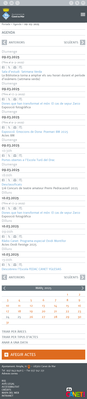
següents (74, 42)
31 (7, 322)
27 (43, 317)
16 (79, 306)
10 (7, 306)
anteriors (13, 42)
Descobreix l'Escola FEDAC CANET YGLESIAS (31, 269)
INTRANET (7, 395)
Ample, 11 (21, 366)
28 (55, 317)
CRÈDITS (6, 389)
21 (55, 311)
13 (43, 306)
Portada (6, 24)
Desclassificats (12, 184)
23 (79, 311)
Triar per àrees (14, 331)
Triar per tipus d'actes (20, 337)
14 (55, 306)
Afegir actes (23, 354)
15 (67, 306)
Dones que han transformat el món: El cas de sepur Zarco (41, 103)
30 (79, 317)
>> (82, 288)
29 (67, 317)
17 (7, 311)
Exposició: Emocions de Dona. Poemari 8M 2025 (35, 132)
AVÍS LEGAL (8, 383)
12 (31, 306)
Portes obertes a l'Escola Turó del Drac (28, 160)
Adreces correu (10, 373)
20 (43, 311)
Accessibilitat (10, 386)
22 (67, 311)
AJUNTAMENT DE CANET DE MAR (13, 14)
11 (19, 306)
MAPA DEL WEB (10, 392)
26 (31, 317)
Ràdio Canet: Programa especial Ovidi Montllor (34, 241)
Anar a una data (15, 342)
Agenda (17, 24)
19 (31, 311)
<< (4, 288)
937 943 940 (13, 370)
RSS (4, 380)
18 (19, 311)
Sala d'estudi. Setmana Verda (22, 72)
